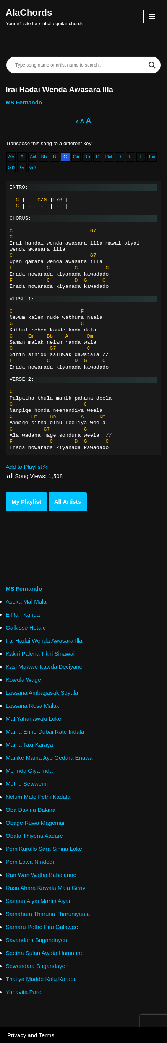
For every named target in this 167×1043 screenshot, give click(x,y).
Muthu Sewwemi (27, 783)
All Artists (67, 501)
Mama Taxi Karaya (29, 744)
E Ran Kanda (23, 614)
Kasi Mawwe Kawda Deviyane (44, 666)
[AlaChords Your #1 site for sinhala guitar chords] (44, 16)
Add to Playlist (27, 467)
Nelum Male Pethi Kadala (38, 796)
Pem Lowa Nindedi (30, 862)
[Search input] (80, 65)
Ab (11, 157)
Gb (11, 167)
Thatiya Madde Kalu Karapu (41, 979)
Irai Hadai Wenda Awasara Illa (44, 640)
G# (32, 167)
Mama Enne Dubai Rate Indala (45, 731)
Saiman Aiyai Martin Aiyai (38, 901)
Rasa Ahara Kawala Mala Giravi (46, 888)
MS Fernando (24, 102)
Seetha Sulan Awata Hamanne (45, 953)
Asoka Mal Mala (26, 601)
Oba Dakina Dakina (30, 809)
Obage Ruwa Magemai (35, 822)
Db (87, 157)
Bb (44, 157)
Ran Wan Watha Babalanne (41, 875)
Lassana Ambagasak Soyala (42, 692)
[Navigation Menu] (152, 16)
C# (76, 157)
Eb (119, 157)
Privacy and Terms (30, 1035)
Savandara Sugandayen (36, 940)
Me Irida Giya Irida (29, 770)
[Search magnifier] (152, 65)
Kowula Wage (23, 679)
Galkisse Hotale (26, 627)
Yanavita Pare (23, 992)
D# (108, 157)
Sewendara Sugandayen (37, 966)
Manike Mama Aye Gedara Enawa (49, 757)
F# (152, 157)
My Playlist (26, 501)
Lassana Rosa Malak (32, 705)
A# (33, 157)
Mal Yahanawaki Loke (33, 718)
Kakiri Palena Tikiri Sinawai (40, 653)
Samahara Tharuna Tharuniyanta (48, 914)
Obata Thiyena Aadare (34, 835)
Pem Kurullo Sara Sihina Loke (44, 848)
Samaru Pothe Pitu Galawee (42, 927)
